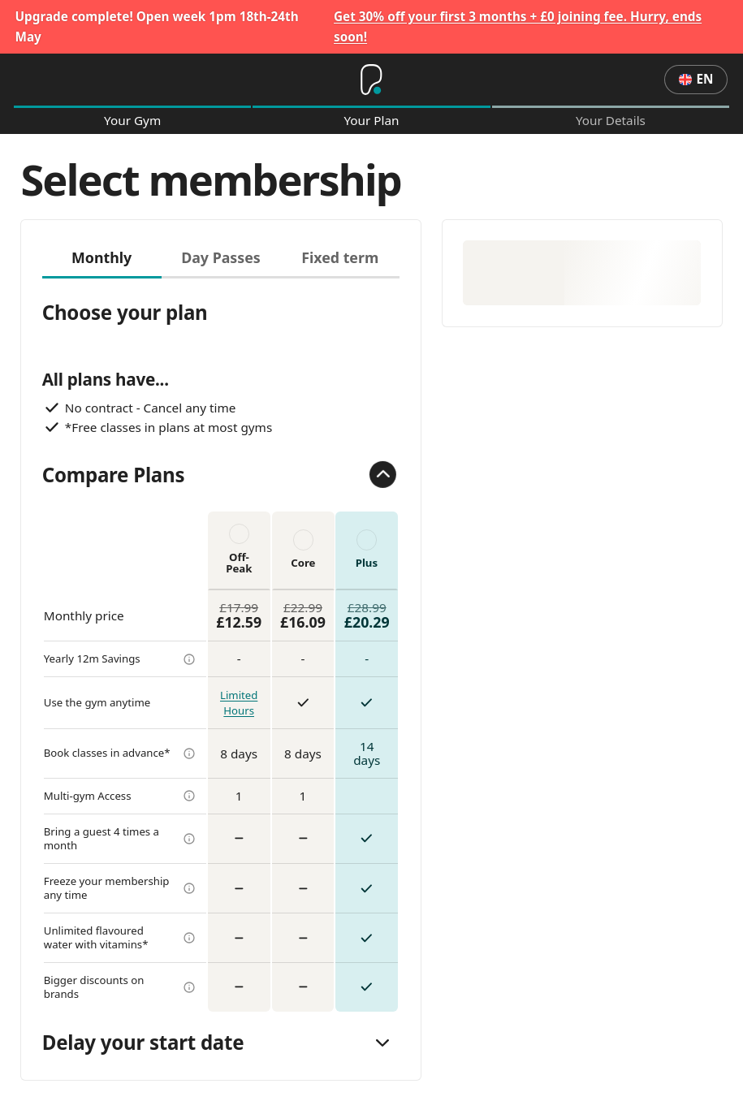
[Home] (371, 79)
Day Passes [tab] (221, 257)
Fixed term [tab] (339, 257)
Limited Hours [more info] (238, 702)
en (696, 79)
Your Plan (371, 120)
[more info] (189, 659)
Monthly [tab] (101, 257)
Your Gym (132, 120)
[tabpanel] (221, 645)
